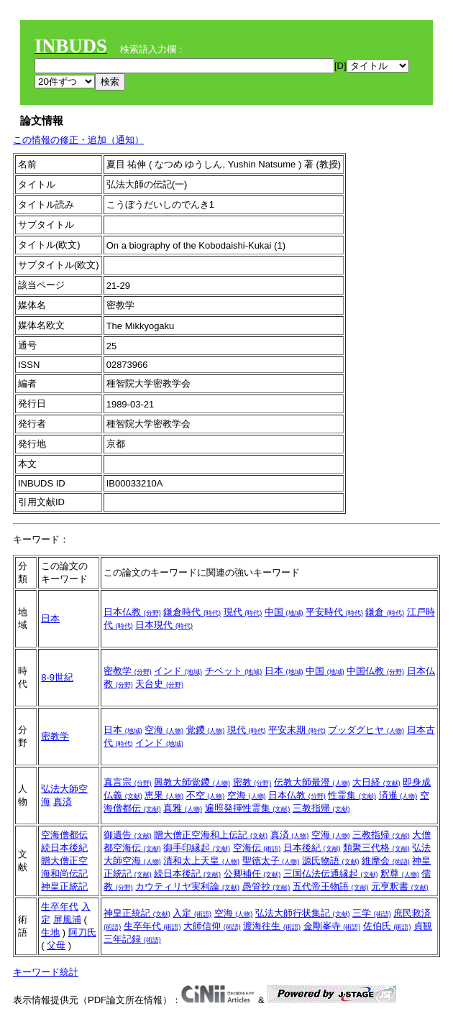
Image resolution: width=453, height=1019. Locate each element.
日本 (50, 618)
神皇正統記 (64, 886)
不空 (205, 795)
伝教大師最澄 (312, 782)
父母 (56, 945)
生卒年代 (59, 906)
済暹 (398, 795)
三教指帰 (321, 808)
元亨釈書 (400, 886)
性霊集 (352, 795)
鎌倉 (384, 612)
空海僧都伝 (64, 834)
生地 (50, 932)
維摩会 (386, 860)
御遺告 (128, 834)
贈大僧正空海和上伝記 (210, 834)
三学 (371, 913)
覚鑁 (205, 729)
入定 (192, 913)
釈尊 (399, 873)
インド (178, 670)
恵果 (164, 795)
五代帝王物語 (331, 886)
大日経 (376, 782)
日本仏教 (132, 612)
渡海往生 (272, 926)
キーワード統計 (45, 972)
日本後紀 (312, 847)
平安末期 (297, 729)
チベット (233, 670)
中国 (284, 612)
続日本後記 (187, 873)
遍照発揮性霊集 (247, 808)
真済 (62, 801)
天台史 (159, 683)
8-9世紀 (57, 677)
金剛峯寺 (332, 926)
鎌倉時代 (192, 612)
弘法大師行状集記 (302, 913)
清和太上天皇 (201, 860)
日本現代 (164, 624)
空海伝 (257, 847)
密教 (252, 782)
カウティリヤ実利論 (187, 886)
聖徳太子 (271, 860)
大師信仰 (212, 926)
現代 (243, 612)
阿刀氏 (82, 932)
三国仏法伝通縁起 (330, 873)
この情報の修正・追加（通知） (78, 139)
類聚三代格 (376, 847)
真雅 (182, 808)
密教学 (128, 670)
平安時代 (334, 612)
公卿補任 (252, 873)
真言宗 (128, 782)
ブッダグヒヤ (366, 729)
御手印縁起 (196, 847)
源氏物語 (331, 860)
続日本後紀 (64, 847)
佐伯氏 (387, 926)
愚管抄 (266, 886)
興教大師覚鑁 (192, 782)
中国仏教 (375, 670)
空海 (164, 729)
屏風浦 (67, 919)
